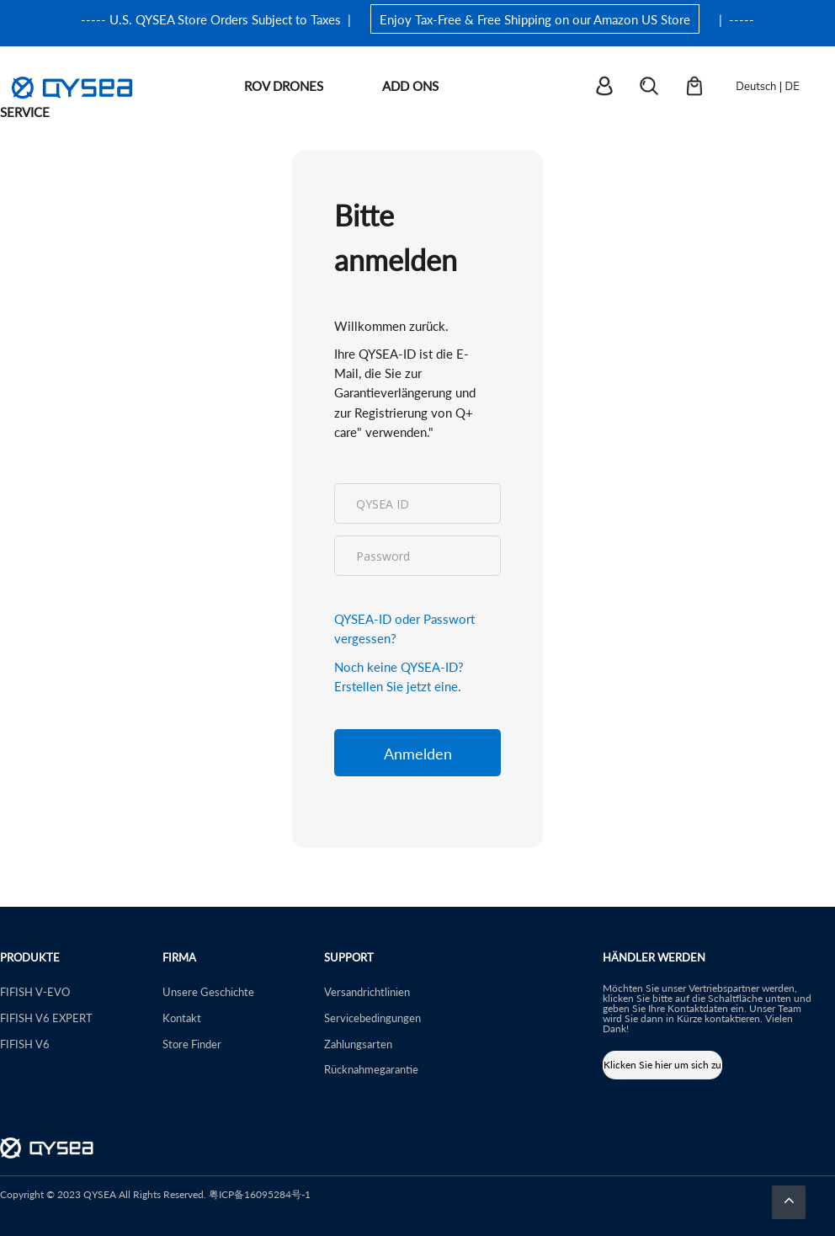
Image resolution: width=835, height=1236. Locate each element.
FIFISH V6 (25, 1044)
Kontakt (181, 1018)
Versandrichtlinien (367, 991)
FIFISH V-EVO (35, 991)
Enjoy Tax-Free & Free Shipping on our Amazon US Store (535, 19)
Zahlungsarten (358, 1044)
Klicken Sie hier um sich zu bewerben (662, 1068)
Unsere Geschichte (208, 991)
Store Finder (191, 1044)
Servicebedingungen (372, 1018)
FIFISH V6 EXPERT (46, 1018)
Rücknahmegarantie (371, 1069)
